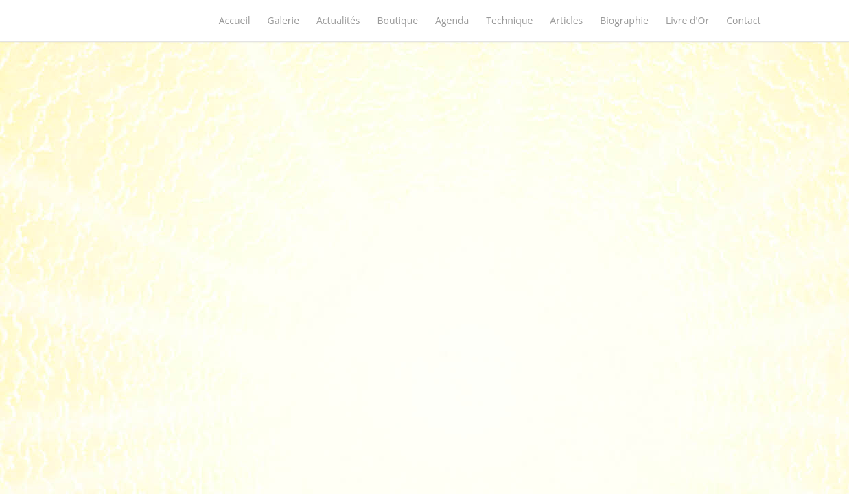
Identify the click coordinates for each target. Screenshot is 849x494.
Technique (509, 20)
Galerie (283, 20)
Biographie (624, 20)
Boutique (398, 20)
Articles (566, 20)
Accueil (235, 20)
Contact (743, 20)
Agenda (452, 20)
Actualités (338, 20)
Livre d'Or (687, 20)
